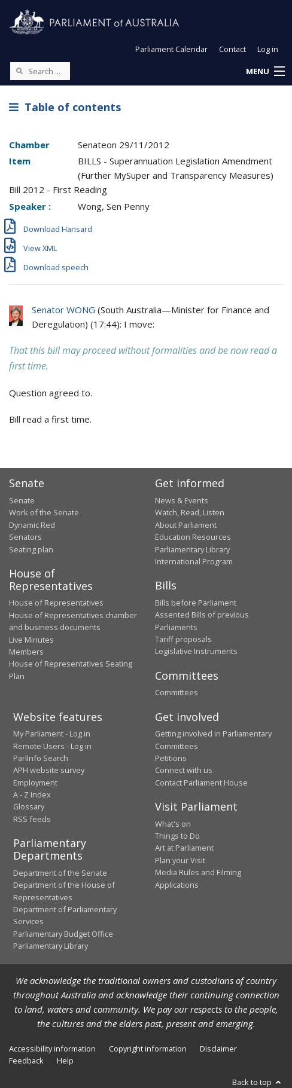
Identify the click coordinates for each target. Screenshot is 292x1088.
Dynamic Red (32, 524)
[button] (265, 72)
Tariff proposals (183, 639)
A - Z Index (32, 794)
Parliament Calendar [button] (171, 49)
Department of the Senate (60, 872)
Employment (35, 782)
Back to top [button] (257, 1082)
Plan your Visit (180, 860)
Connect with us (183, 770)
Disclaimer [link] (218, 1048)
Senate (22, 500)
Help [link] (65, 1060)
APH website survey (48, 770)
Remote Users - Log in (52, 746)
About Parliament (186, 524)
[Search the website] (40, 71)
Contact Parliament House (201, 782)
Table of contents (65, 107)
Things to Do (177, 835)
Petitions (171, 758)
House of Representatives (56, 602)
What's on (173, 823)
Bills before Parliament (195, 602)
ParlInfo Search (40, 758)
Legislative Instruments (196, 651)
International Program (194, 561)
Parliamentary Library (192, 549)
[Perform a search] (19, 71)
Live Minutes (31, 639)
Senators (25, 536)
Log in (267, 49)
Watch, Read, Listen (189, 512)
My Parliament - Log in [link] (51, 733)
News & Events (181, 500)
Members (26, 651)
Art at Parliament (184, 847)
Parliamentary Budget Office (63, 933)
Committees (176, 692)
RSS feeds (32, 819)
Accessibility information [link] (52, 1048)
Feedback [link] (26, 1060)
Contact (232, 49)
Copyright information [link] (148, 1048)
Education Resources (193, 536)
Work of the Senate (44, 512)
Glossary (28, 806)
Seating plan (31, 549)
